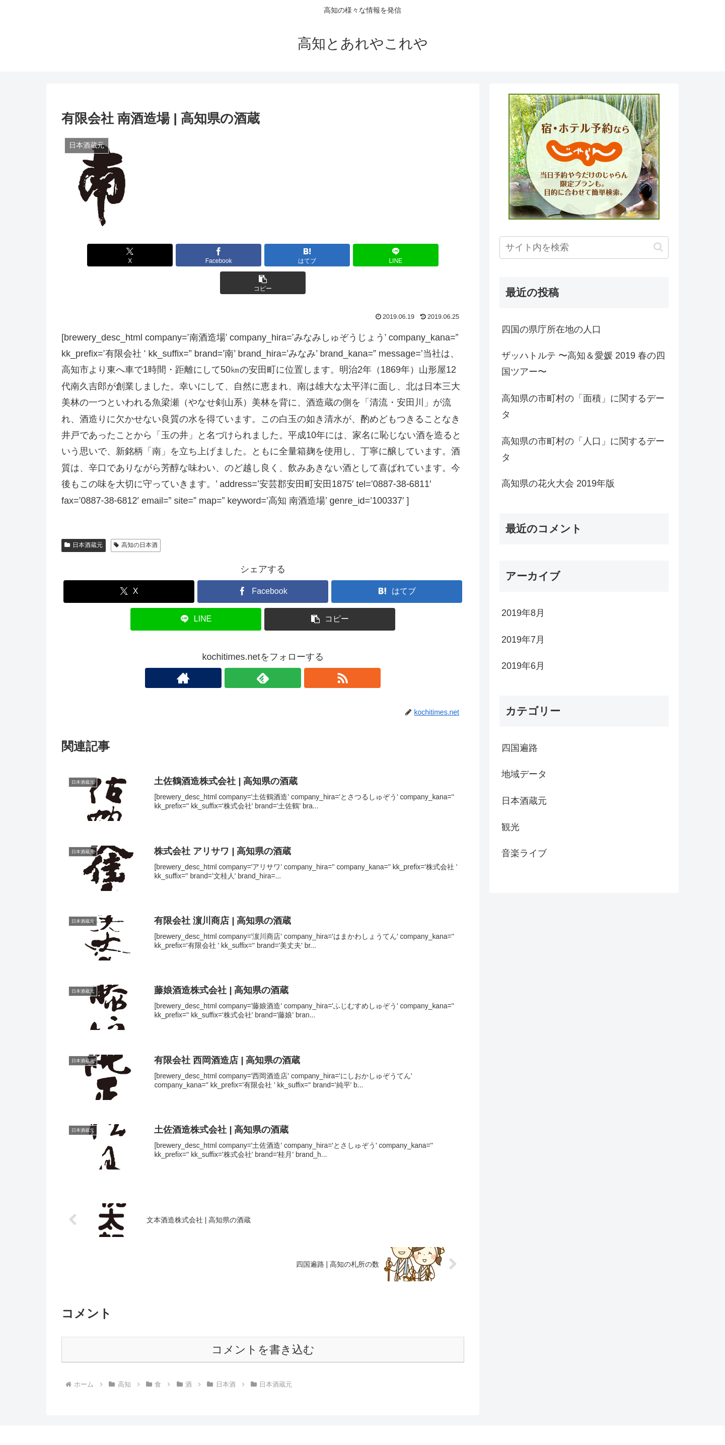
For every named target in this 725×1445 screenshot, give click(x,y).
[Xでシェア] (127, 255)
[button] (398, 255)
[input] (584, 247)
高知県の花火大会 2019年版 (558, 483)
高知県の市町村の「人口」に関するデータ (583, 449)
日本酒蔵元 (83, 517)
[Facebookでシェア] (195, 255)
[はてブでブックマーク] (263, 255)
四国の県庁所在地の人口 (551, 329)
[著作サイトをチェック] (240, 650)
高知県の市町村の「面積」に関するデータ (583, 406)
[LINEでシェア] (330, 255)
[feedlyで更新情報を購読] (263, 650)
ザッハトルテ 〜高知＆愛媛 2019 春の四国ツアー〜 (583, 364)
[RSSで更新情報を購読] (286, 650)
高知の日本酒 (136, 517)
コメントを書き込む (263, 1324)
